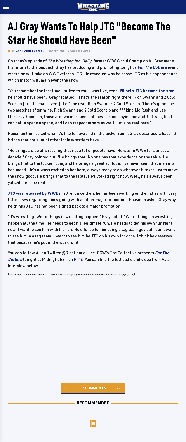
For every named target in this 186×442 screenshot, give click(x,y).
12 (82, 387)
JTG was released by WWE (33, 193)
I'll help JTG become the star (147, 90)
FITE (78, 259)
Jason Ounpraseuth (29, 51)
